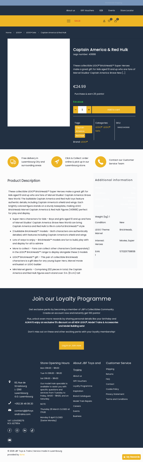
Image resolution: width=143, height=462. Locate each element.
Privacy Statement (115, 394)
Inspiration (78, 391)
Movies (124, 204)
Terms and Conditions (117, 399)
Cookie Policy (112, 389)
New (133, 193)
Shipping (110, 369)
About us (77, 376)
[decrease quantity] (75, 109)
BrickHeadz (129, 197)
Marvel (131, 201)
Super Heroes (131, 206)
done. (22, 454)
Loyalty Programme (82, 386)
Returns (109, 374)
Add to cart (113, 109)
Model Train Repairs (82, 401)
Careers (77, 406)
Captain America (80, 129)
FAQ (108, 379)
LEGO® (19, 32)
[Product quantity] (82, 109)
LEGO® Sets (31, 32)
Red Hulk (80, 135)
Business (77, 416)
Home (8, 32)
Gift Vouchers (80, 381)
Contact (110, 384)
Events (76, 411)
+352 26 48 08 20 (24, 403)
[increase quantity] (88, 109)
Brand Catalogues (82, 396)
